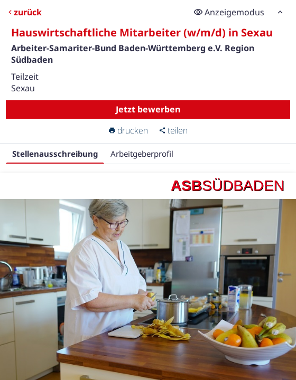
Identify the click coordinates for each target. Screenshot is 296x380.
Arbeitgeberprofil (141, 153)
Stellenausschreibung (55, 153)
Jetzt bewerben (148, 109)
